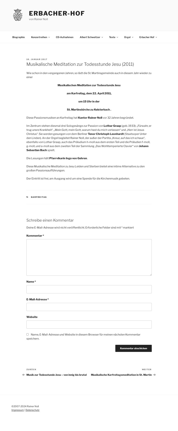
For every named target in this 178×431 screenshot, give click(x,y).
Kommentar (35, 235)
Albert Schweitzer (91, 37)
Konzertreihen (40, 37)
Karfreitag (39, 197)
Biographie (18, 37)
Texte (114, 37)
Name (31, 281)
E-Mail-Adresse (37, 299)
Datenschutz (32, 410)
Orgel (129, 37)
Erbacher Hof (148, 37)
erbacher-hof (57, 13)
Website (31, 317)
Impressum (18, 410)
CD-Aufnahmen (64, 37)
